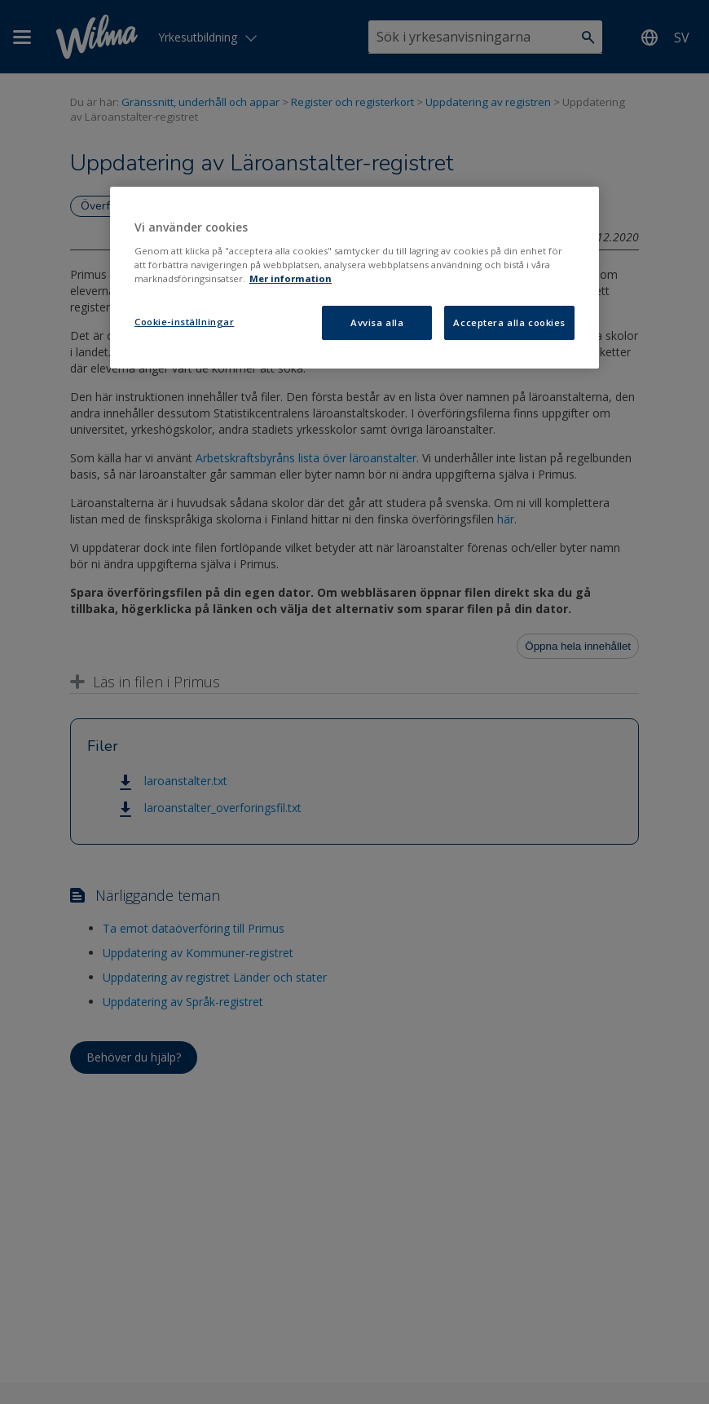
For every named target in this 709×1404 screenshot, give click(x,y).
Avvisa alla (376, 322)
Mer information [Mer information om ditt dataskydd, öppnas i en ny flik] (290, 278)
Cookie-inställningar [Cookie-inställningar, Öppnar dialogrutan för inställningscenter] (184, 322)
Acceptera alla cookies (509, 322)
